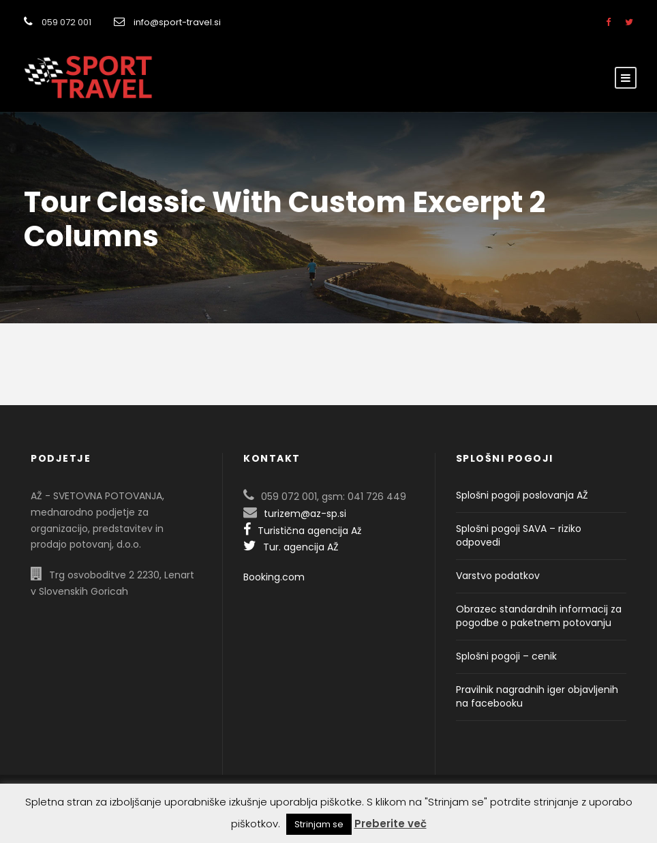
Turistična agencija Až (302, 530)
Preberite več (390, 823)
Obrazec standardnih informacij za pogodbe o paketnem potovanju (539, 616)
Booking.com (274, 577)
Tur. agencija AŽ (291, 547)
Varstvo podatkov (498, 575)
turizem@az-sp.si (305, 513)
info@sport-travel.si (177, 22)
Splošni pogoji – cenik (506, 656)
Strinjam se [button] (318, 824)
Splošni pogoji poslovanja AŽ (522, 495)
